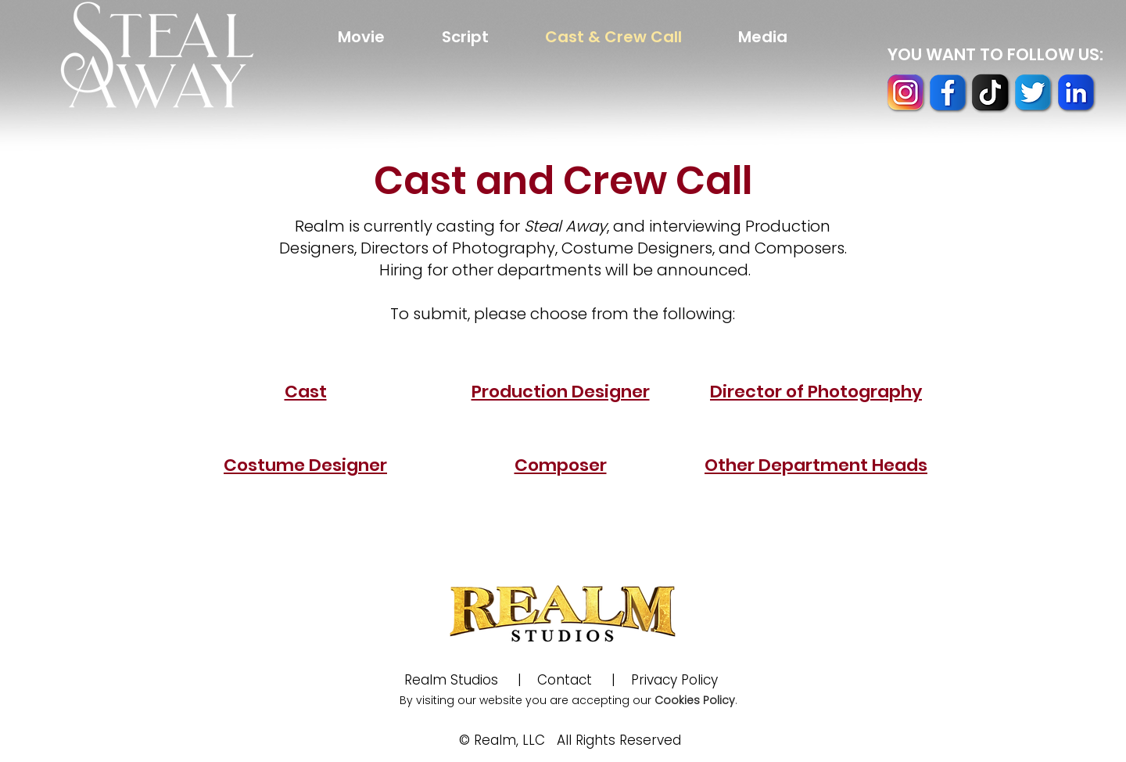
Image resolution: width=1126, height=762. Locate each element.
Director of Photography (816, 391)
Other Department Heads (816, 465)
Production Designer (561, 391)
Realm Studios (453, 679)
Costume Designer (305, 465)
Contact (564, 679)
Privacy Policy (682, 679)
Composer (561, 465)
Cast (306, 391)
